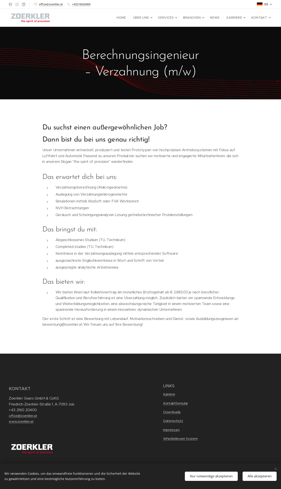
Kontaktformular (175, 403)
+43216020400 (81, 4)
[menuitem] (129, 17)
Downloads (172, 412)
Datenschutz (173, 421)
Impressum (171, 430)
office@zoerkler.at (51, 4)
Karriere (169, 394)
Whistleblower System (180, 438)
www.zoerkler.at (21, 421)
